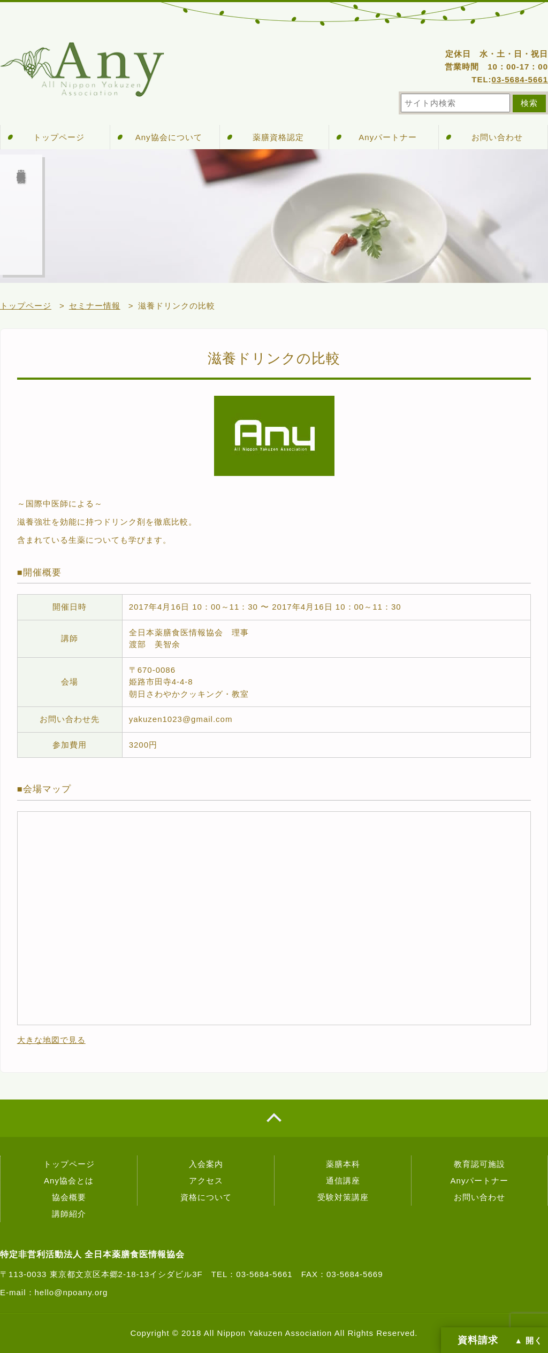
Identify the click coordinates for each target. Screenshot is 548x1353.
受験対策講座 (343, 1197)
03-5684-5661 (520, 79)
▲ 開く (529, 1340)
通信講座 (343, 1180)
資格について (206, 1197)
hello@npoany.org (71, 1292)
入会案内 (206, 1163)
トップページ (59, 137)
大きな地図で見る (51, 1039)
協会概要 (69, 1197)
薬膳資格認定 (278, 137)
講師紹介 (69, 1213)
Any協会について (168, 137)
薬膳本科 (343, 1163)
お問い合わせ (497, 137)
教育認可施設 (479, 1163)
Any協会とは (69, 1180)
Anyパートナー (388, 137)
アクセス (206, 1180)
